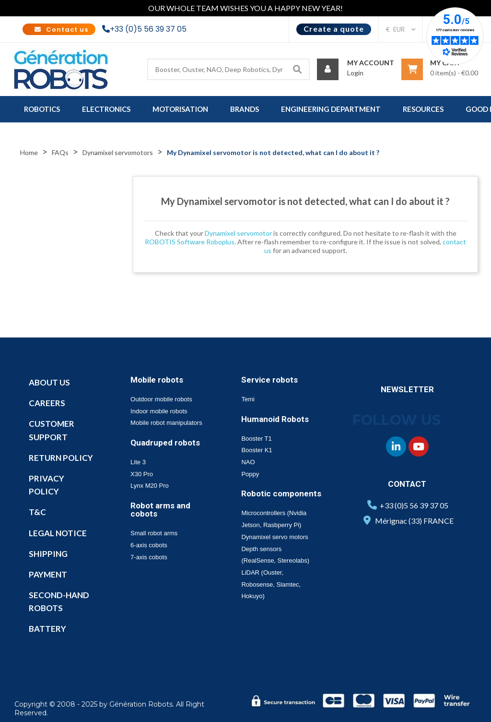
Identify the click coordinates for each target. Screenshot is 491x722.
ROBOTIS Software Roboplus (189, 242)
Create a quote (334, 28)
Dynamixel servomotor (238, 233)
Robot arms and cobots (160, 509)
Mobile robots (156, 380)
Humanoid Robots (275, 419)
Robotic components (281, 493)
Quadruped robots (165, 442)
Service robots (269, 380)
